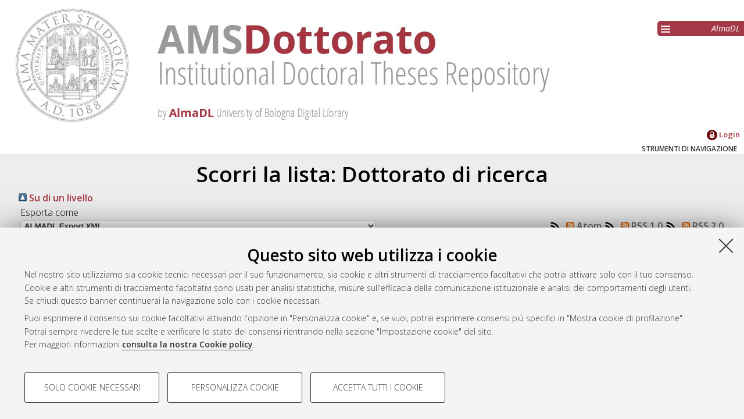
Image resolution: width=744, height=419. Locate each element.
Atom (581, 225)
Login (723, 134)
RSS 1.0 (639, 225)
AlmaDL (725, 28)
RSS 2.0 (700, 225)
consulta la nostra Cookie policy (187, 344)
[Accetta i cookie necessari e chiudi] (726, 245)
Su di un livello (56, 197)
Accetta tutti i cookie (378, 387)
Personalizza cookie (235, 387)
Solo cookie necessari (92, 387)
